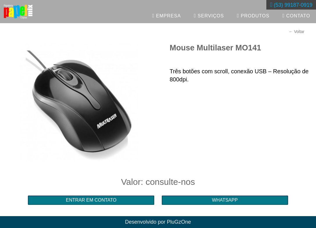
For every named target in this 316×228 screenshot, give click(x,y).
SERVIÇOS (209, 15)
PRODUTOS (253, 15)
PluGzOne (179, 222)
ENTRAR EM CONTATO (91, 200)
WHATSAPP (225, 200)
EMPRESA (166, 15)
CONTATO (296, 15)
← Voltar (296, 31)
